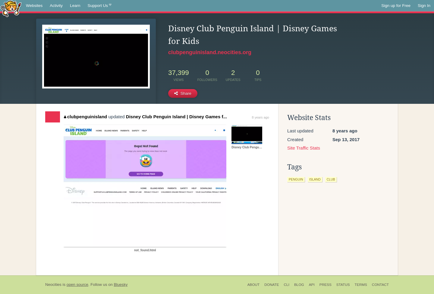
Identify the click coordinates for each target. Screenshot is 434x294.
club (331, 179)
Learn (75, 5)
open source (77, 284)
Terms (361, 285)
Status (343, 285)
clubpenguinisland (85, 116)
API (312, 285)
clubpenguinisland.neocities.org (209, 52)
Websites (34, 5)
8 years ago (260, 117)
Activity (56, 5)
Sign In (424, 5)
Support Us (100, 5)
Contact (380, 285)
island (315, 179)
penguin (296, 179)
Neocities (53, 284)
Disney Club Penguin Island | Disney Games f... (176, 116)
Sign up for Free (395, 5)
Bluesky (120, 284)
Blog (299, 285)
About (253, 285)
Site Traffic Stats (303, 147)
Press (325, 285)
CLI (286, 285)
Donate (271, 285)
